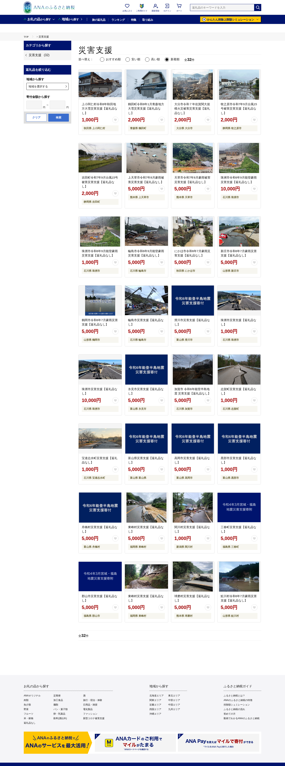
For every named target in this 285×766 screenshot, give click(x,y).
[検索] (257, 7)
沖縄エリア (155, 713)
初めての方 (230, 713)
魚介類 (27, 704)
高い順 (155, 59)
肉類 (26, 700)
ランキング (118, 19)
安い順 (135, 59)
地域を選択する (38, 86)
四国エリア (155, 709)
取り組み (147, 19)
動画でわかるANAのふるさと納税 (241, 718)
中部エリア (174, 700)
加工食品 (58, 700)
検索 (58, 117)
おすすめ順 (113, 59)
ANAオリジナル (32, 695)
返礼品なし (30, 723)
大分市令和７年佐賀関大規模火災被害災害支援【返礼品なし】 (192, 108)
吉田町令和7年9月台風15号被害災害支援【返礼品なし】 (100, 182)
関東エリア (155, 700)
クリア (36, 117)
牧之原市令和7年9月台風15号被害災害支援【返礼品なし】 (239, 108)
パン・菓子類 (60, 709)
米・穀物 (28, 718)
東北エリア (174, 695)
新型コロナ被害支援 (93, 718)
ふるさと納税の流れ (234, 709)
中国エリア (174, 704)
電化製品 (88, 709)
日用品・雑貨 (90, 704)
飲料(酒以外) (60, 718)
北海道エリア (156, 695)
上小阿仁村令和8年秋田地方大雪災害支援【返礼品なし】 (99, 108)
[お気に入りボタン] (115, 120)
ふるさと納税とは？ (234, 695)
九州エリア (174, 709)
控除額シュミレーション (237, 704)
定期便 (57, 695)
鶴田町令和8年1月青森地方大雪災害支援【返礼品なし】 (146, 108)
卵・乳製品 (59, 713)
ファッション (90, 713)
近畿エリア (155, 704)
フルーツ (28, 713)
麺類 (55, 704)
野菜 (26, 709)
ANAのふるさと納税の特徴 (238, 700)
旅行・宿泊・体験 (92, 700)
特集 (133, 19)
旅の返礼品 (98, 19)
